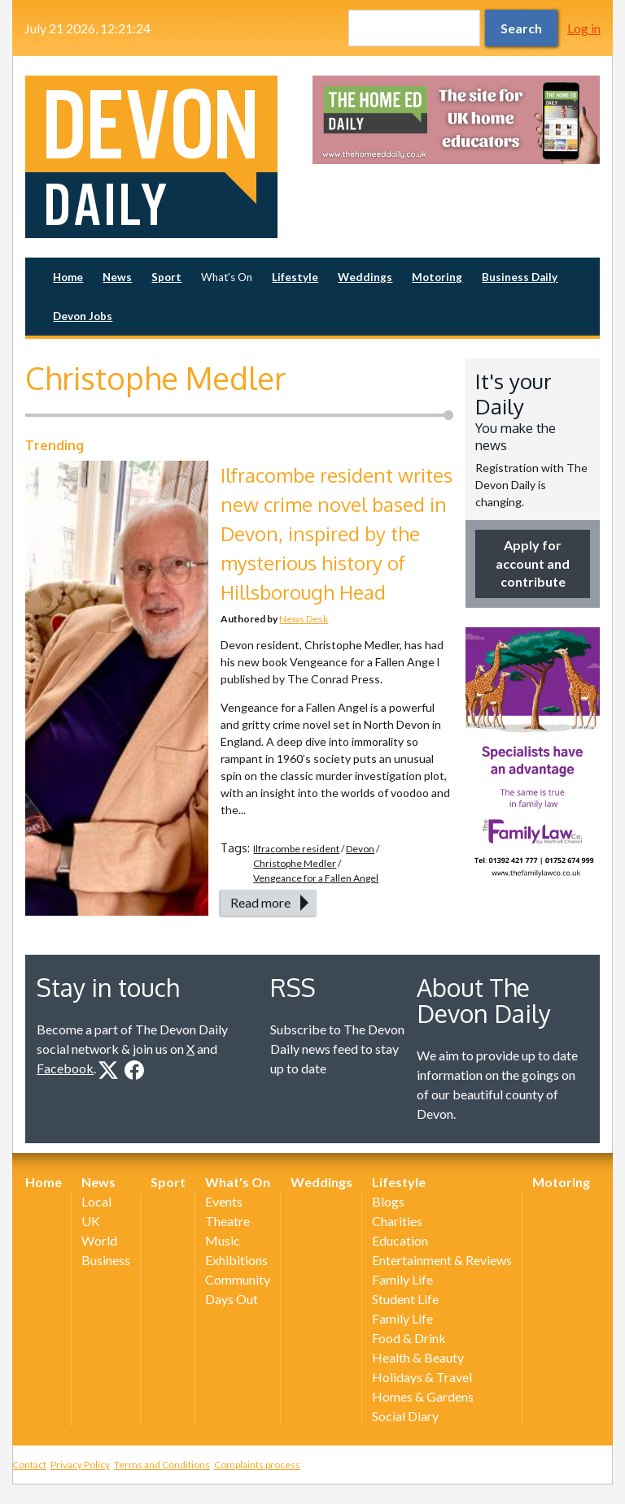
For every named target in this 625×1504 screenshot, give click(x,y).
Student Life (405, 1299)
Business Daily (519, 277)
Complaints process (257, 1464)
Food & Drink (409, 1338)
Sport (166, 277)
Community (237, 1279)
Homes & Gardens (423, 1396)
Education (400, 1240)
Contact (29, 1464)
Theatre (227, 1221)
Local (96, 1201)
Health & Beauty (418, 1357)
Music (222, 1240)
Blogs (388, 1201)
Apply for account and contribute (533, 563)
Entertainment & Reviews (442, 1260)
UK (90, 1221)
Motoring (437, 277)
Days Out (231, 1299)
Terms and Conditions (162, 1464)
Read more (260, 902)
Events (224, 1201)
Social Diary (405, 1416)
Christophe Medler (294, 863)
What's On (226, 277)
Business (105, 1260)
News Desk (303, 619)
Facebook (65, 1068)
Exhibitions (236, 1260)
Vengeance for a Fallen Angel (315, 878)
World (99, 1240)
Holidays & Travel (422, 1377)
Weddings (365, 277)
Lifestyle (295, 277)
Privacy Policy (80, 1464)
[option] (456, 120)
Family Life (402, 1279)
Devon (360, 849)
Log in (584, 28)
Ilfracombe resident (296, 849)
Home (68, 277)
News (117, 277)
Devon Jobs (82, 316)
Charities (397, 1221)
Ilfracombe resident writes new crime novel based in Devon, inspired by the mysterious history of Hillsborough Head (336, 533)
